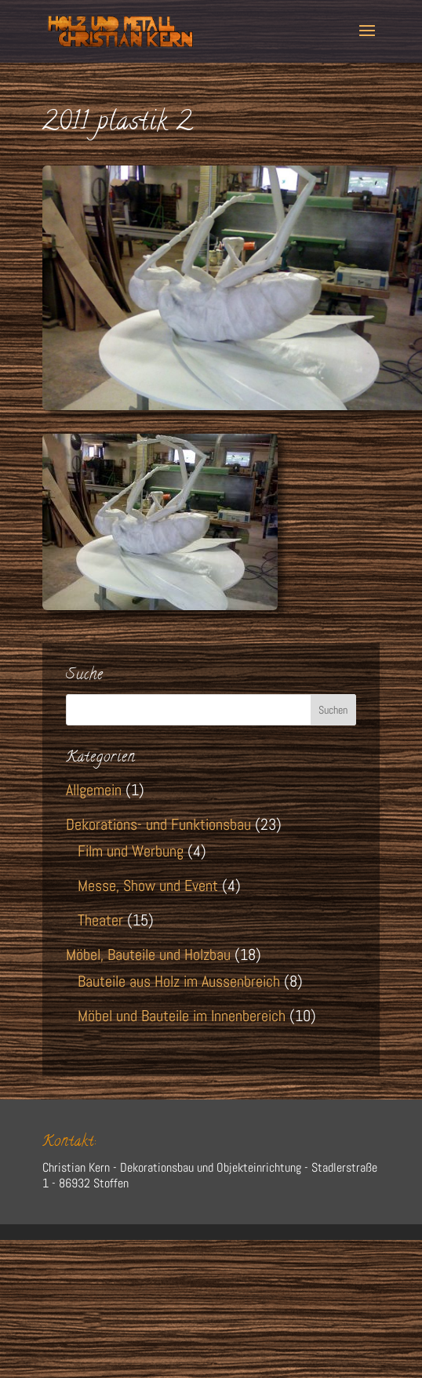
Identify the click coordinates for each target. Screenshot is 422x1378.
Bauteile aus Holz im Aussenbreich (179, 981)
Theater (100, 920)
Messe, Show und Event (148, 885)
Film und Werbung (131, 851)
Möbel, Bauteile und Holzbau (148, 954)
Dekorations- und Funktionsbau (158, 824)
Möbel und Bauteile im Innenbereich (182, 1015)
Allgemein (94, 790)
